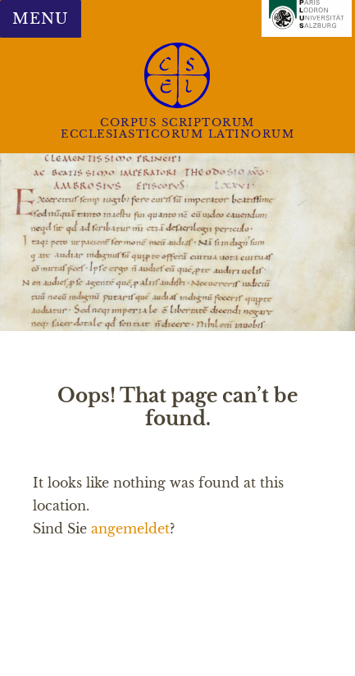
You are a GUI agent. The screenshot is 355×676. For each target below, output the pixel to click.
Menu (40, 19)
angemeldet (130, 528)
